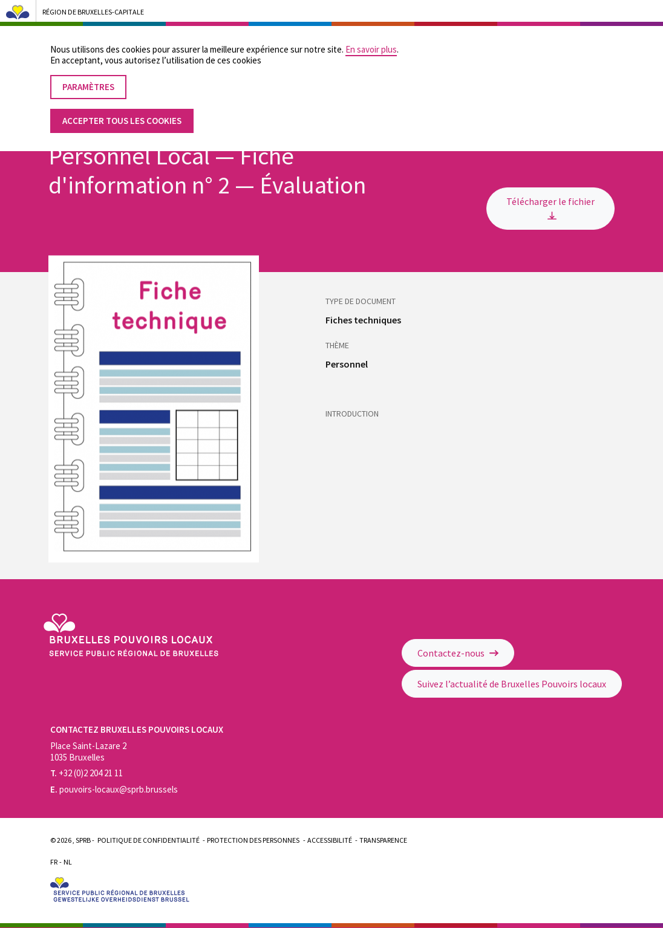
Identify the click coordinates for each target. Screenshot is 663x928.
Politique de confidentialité (148, 840)
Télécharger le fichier (550, 207)
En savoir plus (371, 38)
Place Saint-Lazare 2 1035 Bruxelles (88, 751)
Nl (68, 861)
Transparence (383, 840)
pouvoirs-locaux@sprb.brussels (114, 789)
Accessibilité (329, 840)
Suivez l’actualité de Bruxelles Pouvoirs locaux (511, 684)
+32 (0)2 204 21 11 (86, 773)
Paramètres (88, 76)
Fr (53, 861)
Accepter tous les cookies (121, 109)
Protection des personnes (253, 840)
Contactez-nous (457, 653)
